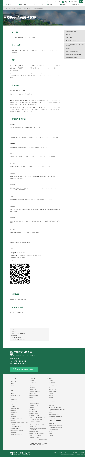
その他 (12, 388)
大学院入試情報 (52, 382)
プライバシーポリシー (58, 452)
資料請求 (50, 387)
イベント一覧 (13, 381)
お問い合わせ (74, 1)
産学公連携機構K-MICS (71, 31)
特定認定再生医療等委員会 (35, 421)
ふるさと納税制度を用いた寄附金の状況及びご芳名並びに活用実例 (19, 422)
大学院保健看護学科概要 (53, 429)
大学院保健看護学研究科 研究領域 (55, 427)
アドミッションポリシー (53, 389)
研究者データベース (34, 395)
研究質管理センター (34, 431)
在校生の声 (51, 393)
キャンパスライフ (33, 393)
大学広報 (13, 406)
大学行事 (13, 383)
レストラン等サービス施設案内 (17, 430)
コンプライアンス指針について (17, 418)
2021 (12, 390)
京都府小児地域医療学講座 (72, 51)
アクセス (51, 1)
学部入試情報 (51, 380)
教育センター (32, 397)
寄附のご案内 (13, 414)
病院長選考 (13, 420)
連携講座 (68, 48)
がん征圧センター (33, 411)
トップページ (13, 378)
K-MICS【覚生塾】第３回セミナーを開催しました (75, 44)
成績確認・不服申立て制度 (35, 391)
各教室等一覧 (51, 423)
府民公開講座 (13, 424)
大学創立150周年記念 (15, 428)
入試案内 (50, 378)
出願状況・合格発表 (53, 391)
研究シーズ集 (69, 37)
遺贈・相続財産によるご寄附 (16, 434)
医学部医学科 (32, 387)
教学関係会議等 (14, 432)
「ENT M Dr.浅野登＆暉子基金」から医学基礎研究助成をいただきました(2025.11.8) (38, 444)
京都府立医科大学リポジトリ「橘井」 (37, 424)
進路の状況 (51, 395)
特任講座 (50, 431)
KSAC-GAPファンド (34, 441)
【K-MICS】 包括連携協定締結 (73, 40)
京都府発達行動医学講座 (71, 57)
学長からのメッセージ (15, 395)
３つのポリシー (14, 397)
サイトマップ (67, 452)
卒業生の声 (51, 397)
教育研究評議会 (14, 412)
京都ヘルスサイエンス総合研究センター (37, 417)
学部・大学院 (32, 378)
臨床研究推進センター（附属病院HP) (37, 433)
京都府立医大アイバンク (35, 426)
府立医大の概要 (14, 401)
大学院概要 (32, 380)
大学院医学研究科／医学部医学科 (55, 425)
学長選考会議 (13, 416)
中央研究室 (32, 407)
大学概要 (12, 393)
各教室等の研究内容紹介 (35, 403)
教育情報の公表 (14, 410)
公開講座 (13, 385)
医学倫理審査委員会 (34, 413)
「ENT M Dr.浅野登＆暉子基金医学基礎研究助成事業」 (38, 439)
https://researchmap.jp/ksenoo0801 (17, 260)
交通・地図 (74, 452)
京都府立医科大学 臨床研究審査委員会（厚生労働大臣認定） (38, 429)
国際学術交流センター (15, 408)
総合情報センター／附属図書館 (55, 420)
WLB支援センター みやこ (35, 415)
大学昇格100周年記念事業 (16, 426)
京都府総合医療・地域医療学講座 (73, 54)
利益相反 (68, 34)
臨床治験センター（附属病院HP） (36, 435)
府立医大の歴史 (14, 399)
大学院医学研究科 (33, 382)
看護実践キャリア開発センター (36, 437)
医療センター (32, 409)
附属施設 (50, 433)
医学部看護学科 (33, 389)
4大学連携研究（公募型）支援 (36, 419)
